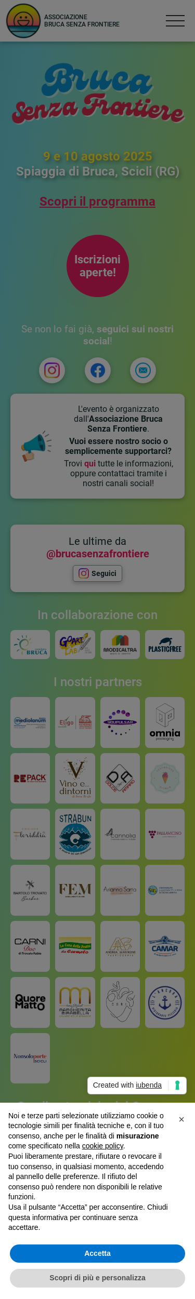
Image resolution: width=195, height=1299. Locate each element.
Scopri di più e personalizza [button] (97, 1278)
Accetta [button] (97, 1253)
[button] (181, 1119)
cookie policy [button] (102, 1146)
